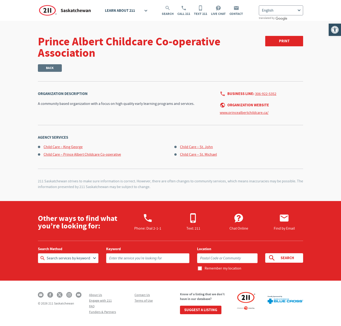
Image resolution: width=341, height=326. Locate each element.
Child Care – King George (63, 147)
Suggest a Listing (200, 309)
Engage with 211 (100, 300)
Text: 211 (193, 222)
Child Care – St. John (196, 147)
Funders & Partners (102, 312)
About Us (95, 295)
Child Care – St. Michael (198, 154)
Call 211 (183, 10)
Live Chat (218, 10)
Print (284, 41)
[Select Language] (281, 10)
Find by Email (284, 222)
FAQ (91, 306)
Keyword (113, 249)
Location (204, 249)
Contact (236, 10)
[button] (335, 30)
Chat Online (238, 222)
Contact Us (142, 295)
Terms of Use (144, 300)
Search (168, 10)
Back (50, 68)
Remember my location (223, 268)
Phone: (147, 222)
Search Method (50, 249)
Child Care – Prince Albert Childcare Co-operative (82, 154)
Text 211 (200, 10)
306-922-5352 (265, 93)
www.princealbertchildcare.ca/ (244, 112)
